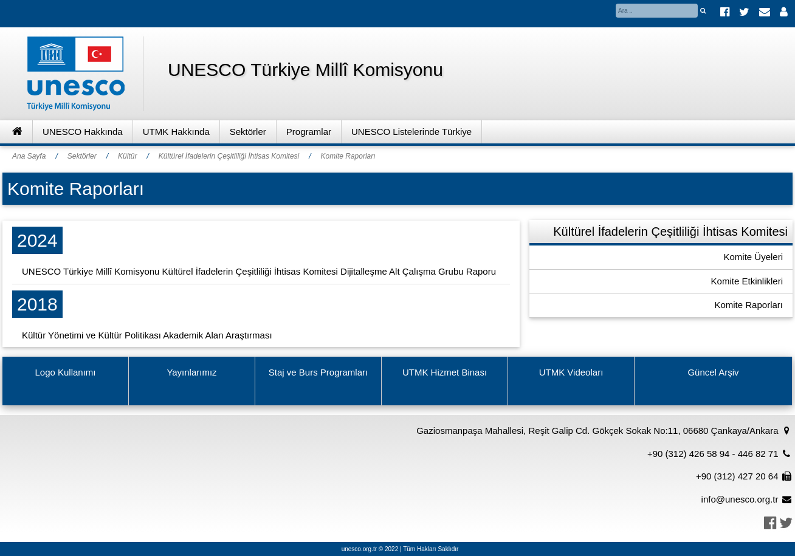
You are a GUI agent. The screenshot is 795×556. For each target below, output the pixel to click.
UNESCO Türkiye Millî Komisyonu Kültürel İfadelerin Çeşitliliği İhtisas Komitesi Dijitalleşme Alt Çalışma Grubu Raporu (259, 271)
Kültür (127, 156)
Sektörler (248, 131)
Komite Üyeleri (753, 257)
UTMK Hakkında (176, 131)
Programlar (308, 131)
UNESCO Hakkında (83, 131)
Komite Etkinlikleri (747, 281)
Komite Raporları (348, 156)
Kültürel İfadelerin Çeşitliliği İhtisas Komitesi (229, 156)
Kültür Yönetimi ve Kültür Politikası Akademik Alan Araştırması (147, 335)
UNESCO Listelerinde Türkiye (411, 131)
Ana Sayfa (29, 156)
